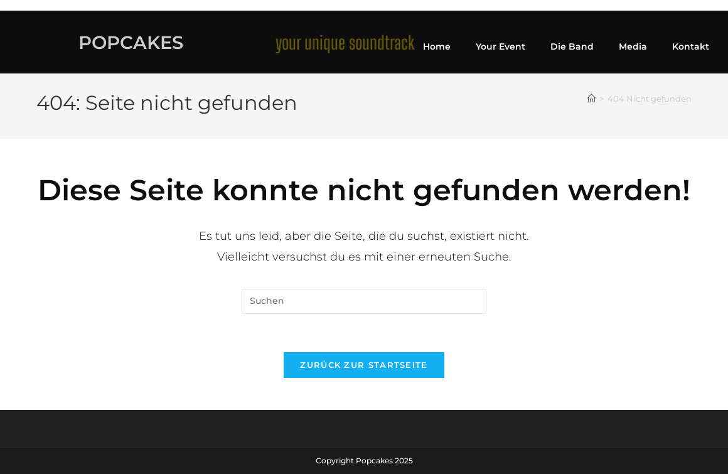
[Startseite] (591, 99)
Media (633, 46)
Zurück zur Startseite (363, 365)
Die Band (572, 46)
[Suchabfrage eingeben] (364, 301)
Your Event (500, 46)
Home (437, 46)
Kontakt (690, 46)
